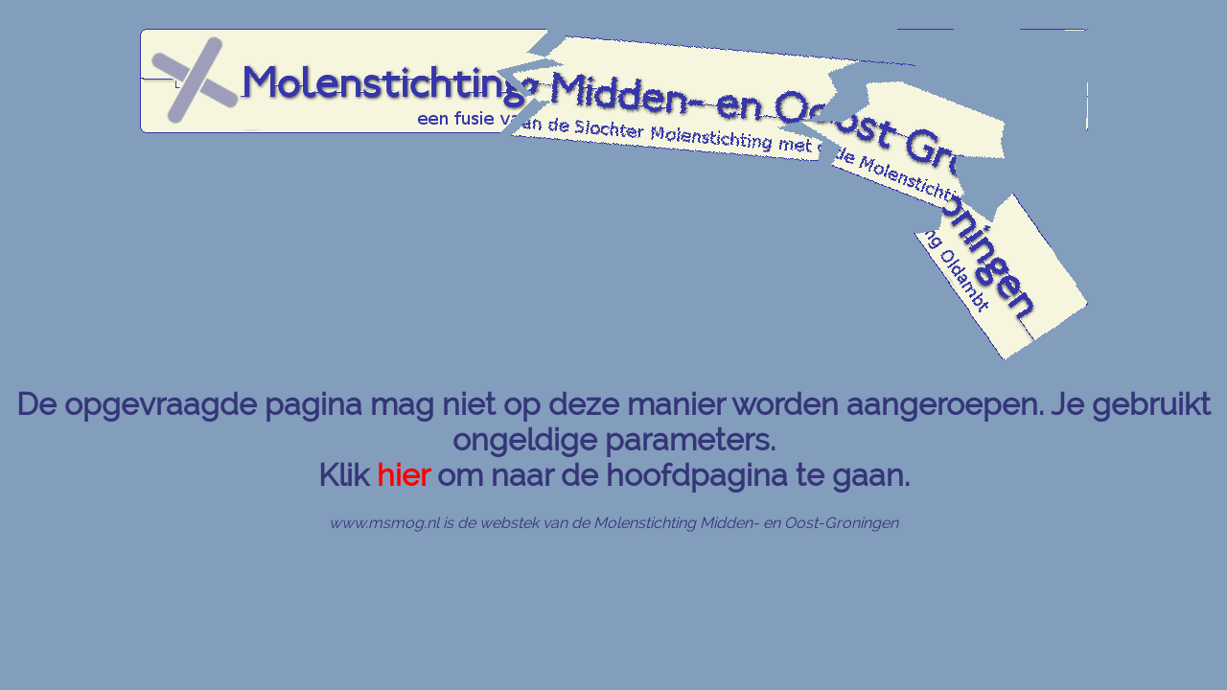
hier (403, 475)
